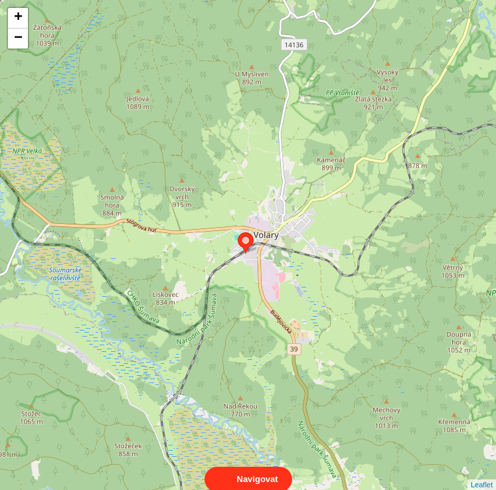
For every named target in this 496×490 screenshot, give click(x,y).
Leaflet (482, 473)
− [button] (18, 38)
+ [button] (18, 18)
